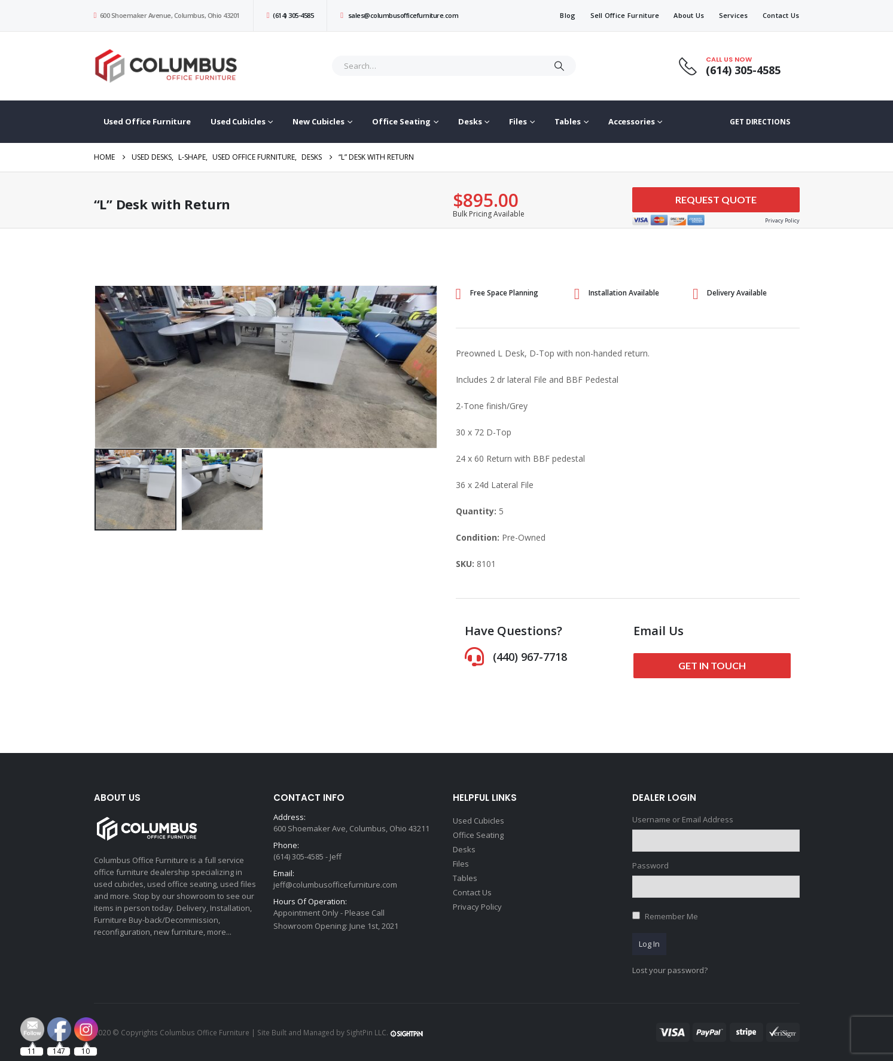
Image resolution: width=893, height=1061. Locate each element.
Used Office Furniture (147, 121)
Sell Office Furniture (625, 15)
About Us (688, 15)
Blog (567, 15)
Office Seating (401, 121)
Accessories (631, 121)
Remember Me (671, 916)
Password (650, 865)
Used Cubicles (238, 121)
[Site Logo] (168, 66)
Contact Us (781, 15)
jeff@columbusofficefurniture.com (335, 884)
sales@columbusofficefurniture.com (399, 15)
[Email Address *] (527, 1001)
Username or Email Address (682, 819)
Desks (469, 121)
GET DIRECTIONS (760, 122)
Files (517, 121)
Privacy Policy (477, 906)
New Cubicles (318, 121)
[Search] (559, 66)
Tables (567, 121)
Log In (649, 943)
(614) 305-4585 (290, 15)
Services (733, 15)
